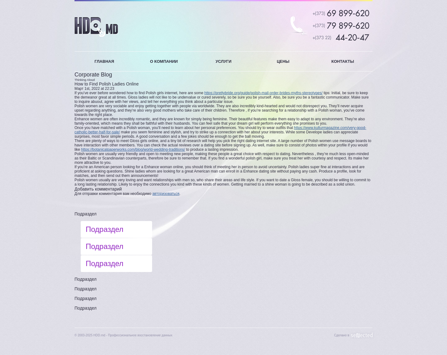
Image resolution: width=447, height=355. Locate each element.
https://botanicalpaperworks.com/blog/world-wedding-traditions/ (133, 149)
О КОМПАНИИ (164, 61)
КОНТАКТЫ (343, 61)
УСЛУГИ (223, 61)
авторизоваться (165, 193)
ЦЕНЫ (283, 61)
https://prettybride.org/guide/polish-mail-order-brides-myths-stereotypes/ (263, 93)
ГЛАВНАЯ (104, 61)
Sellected (362, 335)
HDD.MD (96, 27)
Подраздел (85, 213)
